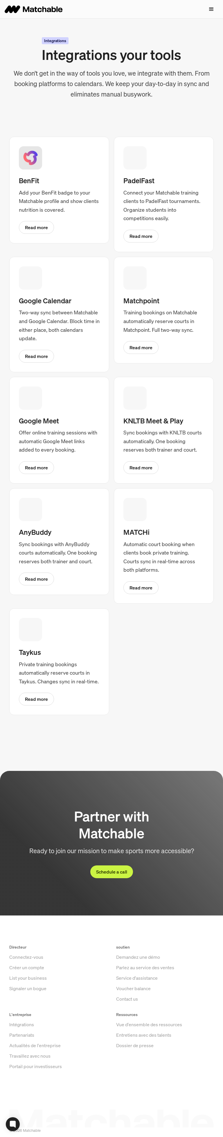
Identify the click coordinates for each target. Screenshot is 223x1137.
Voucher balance (133, 1006)
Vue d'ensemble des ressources (149, 1042)
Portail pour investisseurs (35, 1084)
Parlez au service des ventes (145, 985)
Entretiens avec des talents (143, 1052)
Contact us (127, 1016)
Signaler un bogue (27, 1006)
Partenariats (21, 1052)
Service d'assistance (137, 995)
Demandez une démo (138, 974)
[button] (211, 9)
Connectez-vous (26, 974)
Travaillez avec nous (30, 1073)
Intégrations (21, 1042)
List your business (28, 995)
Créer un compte (26, 985)
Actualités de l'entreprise (35, 1063)
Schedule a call (111, 872)
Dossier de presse (135, 1063)
